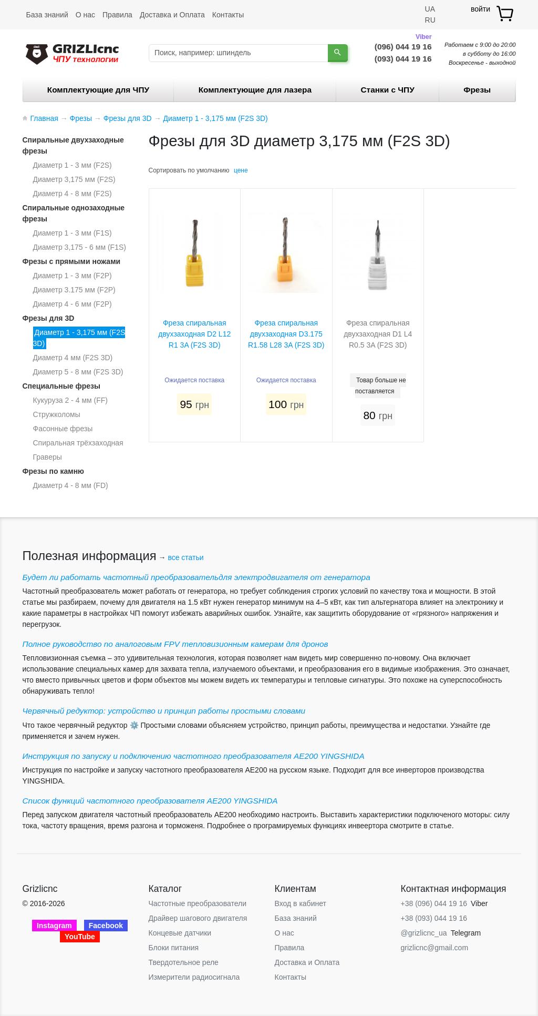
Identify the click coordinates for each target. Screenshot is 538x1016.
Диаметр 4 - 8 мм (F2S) (72, 193)
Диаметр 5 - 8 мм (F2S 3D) (78, 372)
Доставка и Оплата (172, 15)
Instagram (54, 925)
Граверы (47, 457)
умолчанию (213, 170)
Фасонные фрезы (63, 428)
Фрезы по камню (54, 471)
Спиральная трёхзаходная (78, 443)
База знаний (47, 15)
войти (480, 9)
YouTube (80, 936)
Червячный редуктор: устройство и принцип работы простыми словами (164, 710)
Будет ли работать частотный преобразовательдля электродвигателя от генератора (196, 577)
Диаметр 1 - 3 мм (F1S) (72, 233)
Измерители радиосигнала (194, 977)
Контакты (228, 15)
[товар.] (505, 13)
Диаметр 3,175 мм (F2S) (74, 179)
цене (241, 170)
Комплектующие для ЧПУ (98, 89)
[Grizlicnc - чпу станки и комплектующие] (72, 53)
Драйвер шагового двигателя (198, 918)
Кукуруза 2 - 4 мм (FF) (70, 400)
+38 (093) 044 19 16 (434, 918)
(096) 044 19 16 (403, 45)
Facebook (106, 925)
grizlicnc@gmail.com (435, 947)
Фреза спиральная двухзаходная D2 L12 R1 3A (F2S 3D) (194, 334)
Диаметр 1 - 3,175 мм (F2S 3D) (79, 338)
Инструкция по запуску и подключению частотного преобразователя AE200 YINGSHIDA (194, 755)
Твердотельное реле (184, 962)
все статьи (185, 557)
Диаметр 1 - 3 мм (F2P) (72, 275)
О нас (85, 15)
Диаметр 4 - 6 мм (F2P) (72, 304)
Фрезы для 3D (49, 318)
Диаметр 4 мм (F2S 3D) (73, 357)
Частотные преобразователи (197, 903)
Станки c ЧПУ (388, 89)
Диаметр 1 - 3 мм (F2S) (72, 165)
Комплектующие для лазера (255, 89)
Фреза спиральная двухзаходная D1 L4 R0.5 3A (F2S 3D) (378, 334)
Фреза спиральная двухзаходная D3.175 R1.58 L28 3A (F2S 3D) (286, 334)
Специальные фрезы (61, 386)
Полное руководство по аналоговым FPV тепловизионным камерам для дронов (175, 643)
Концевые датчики (180, 933)
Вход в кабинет (300, 903)
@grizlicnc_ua (424, 933)
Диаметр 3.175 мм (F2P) (74, 290)
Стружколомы (56, 414)
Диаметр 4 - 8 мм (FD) (70, 485)
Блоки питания (174, 947)
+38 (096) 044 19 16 (434, 903)
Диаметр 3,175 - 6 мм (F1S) (79, 247)
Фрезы (477, 89)
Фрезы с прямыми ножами (72, 261)
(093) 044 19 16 (403, 58)
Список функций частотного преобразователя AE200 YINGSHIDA (150, 800)
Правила (117, 15)
